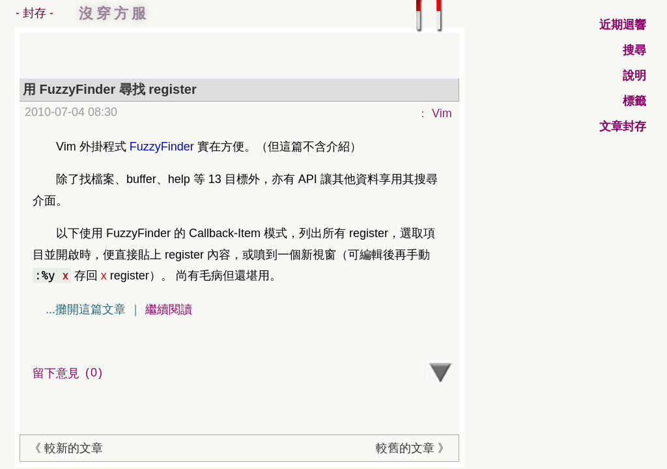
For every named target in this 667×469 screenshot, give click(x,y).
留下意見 (69, 373)
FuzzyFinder (162, 146)
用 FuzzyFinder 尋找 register (110, 89)
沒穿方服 (114, 13)
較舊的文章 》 (412, 448)
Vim (442, 113)
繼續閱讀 (168, 309)
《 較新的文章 (66, 448)
